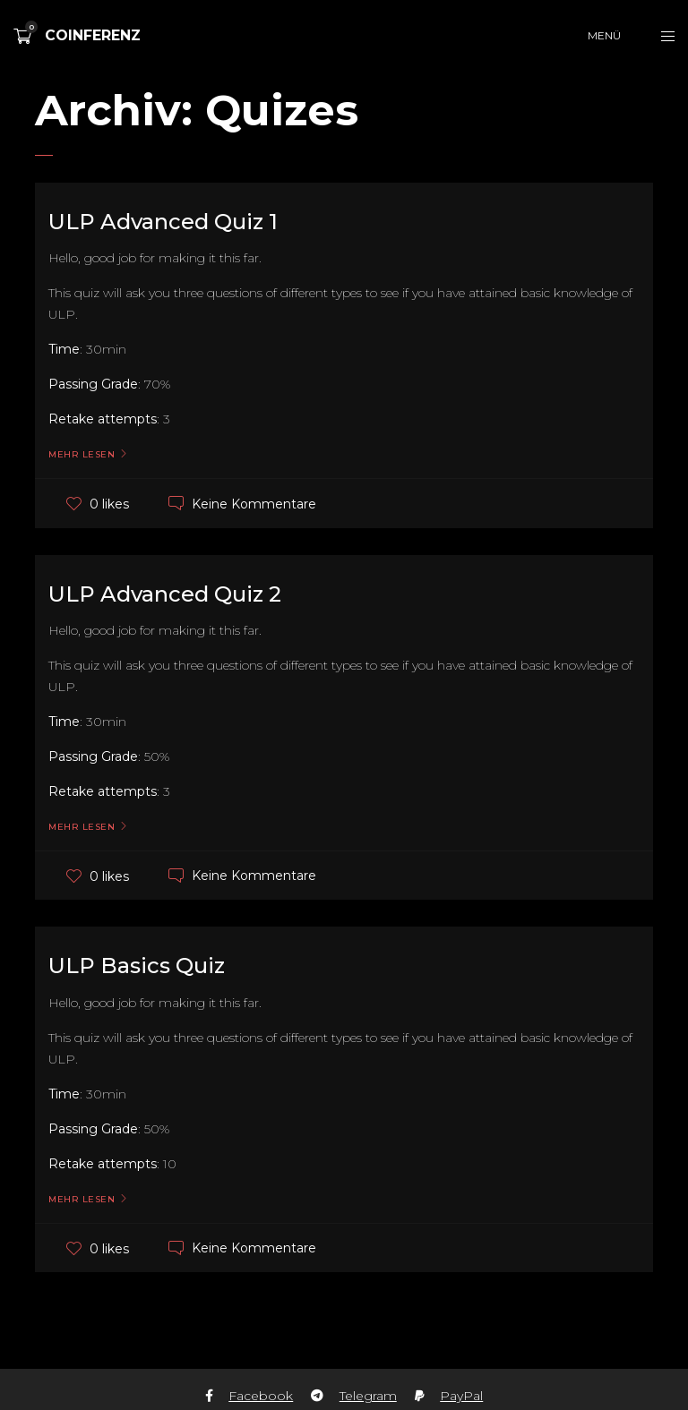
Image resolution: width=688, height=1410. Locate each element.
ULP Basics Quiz (136, 965)
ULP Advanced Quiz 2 (164, 594)
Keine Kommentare (254, 503)
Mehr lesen (81, 454)
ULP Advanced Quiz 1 (163, 222)
